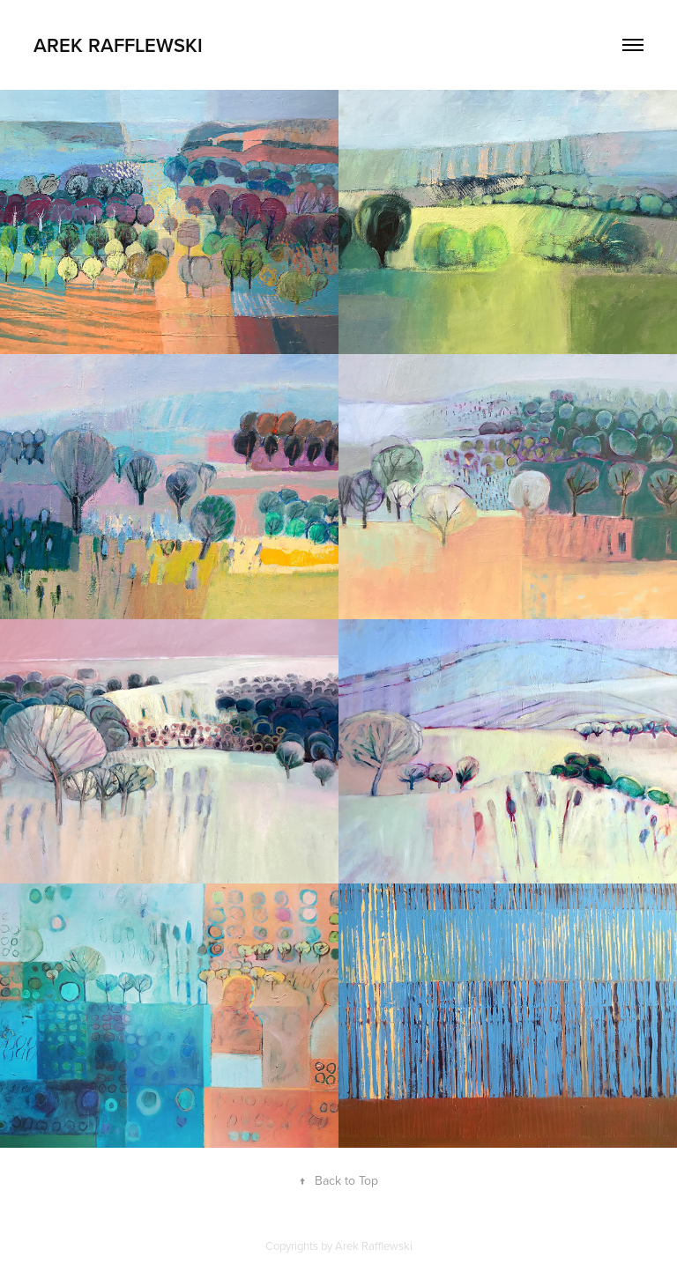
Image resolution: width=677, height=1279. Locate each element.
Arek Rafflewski (118, 45)
